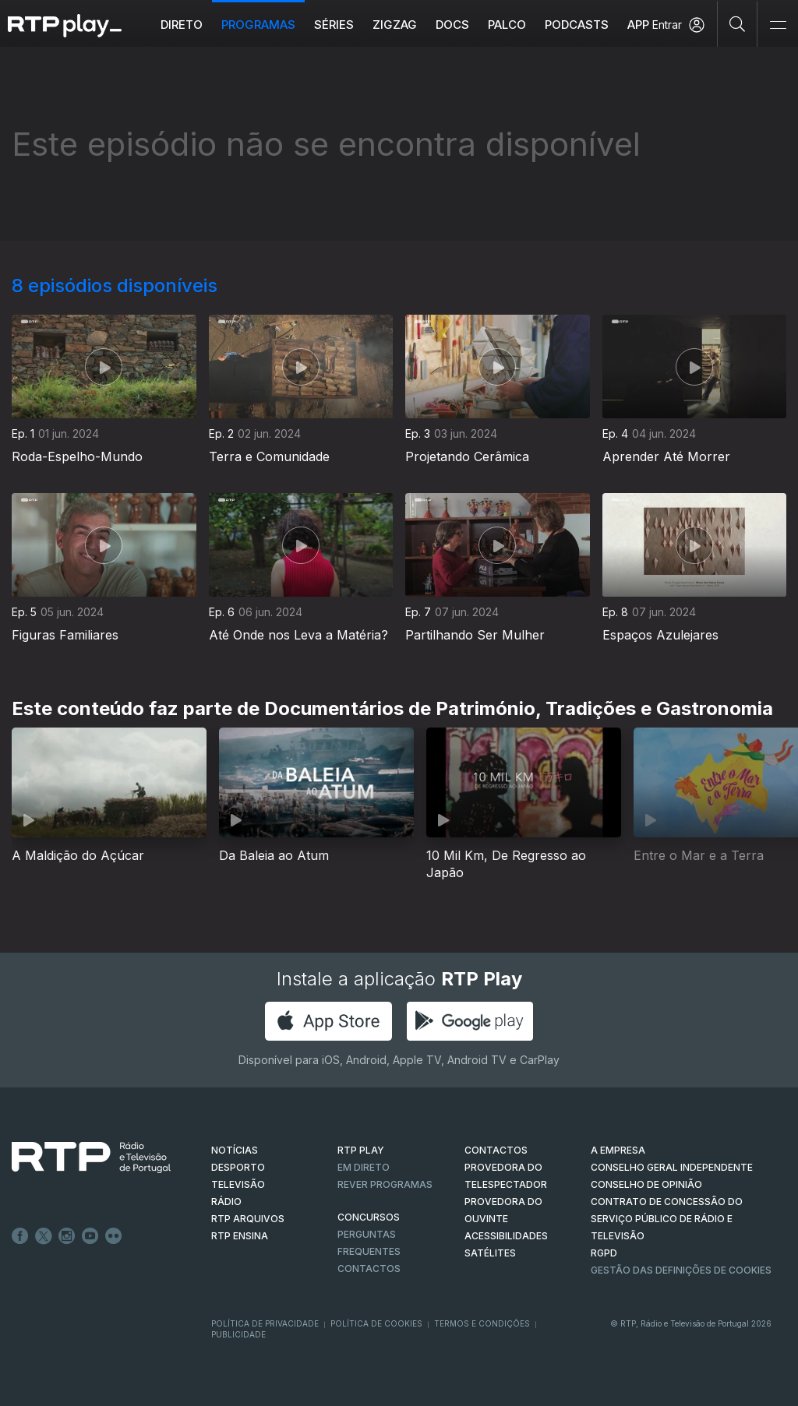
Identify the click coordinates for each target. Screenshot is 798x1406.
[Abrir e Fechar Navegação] (777, 25)
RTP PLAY (360, 1150)
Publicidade (238, 1334)
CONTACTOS (496, 1150)
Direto (182, 24)
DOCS (453, 24)
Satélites (490, 1253)
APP (639, 24)
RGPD (604, 1253)
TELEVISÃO (238, 1184)
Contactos (369, 1268)
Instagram (67, 1236)
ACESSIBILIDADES (506, 1236)
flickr (113, 1236)
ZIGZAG (395, 24)
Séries (335, 24)
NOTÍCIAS (234, 1150)
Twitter (43, 1236)
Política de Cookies (376, 1323)
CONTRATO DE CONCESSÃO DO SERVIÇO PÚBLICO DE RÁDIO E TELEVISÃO (667, 1219)
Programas (259, 24)
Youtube (90, 1236)
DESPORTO (238, 1167)
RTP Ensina (239, 1236)
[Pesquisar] (737, 23)
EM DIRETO (363, 1167)
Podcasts (577, 24)
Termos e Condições (482, 1323)
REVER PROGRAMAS (385, 1184)
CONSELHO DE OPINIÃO (646, 1184)
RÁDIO (226, 1201)
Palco (508, 24)
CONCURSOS (368, 1217)
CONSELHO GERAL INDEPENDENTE (672, 1167)
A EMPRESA (618, 1150)
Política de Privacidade (265, 1323)
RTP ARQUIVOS (247, 1219)
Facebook (20, 1236)
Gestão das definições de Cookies (681, 1270)
